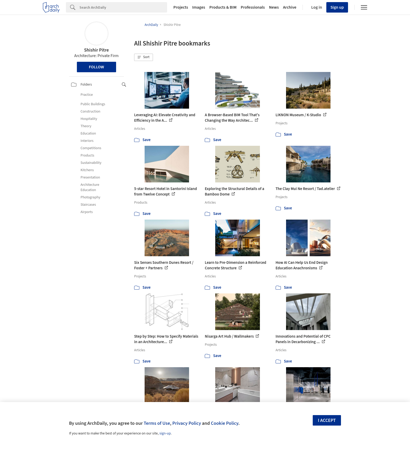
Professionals (253, 7)
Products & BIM (222, 7)
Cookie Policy (224, 423)
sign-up (165, 433)
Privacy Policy (186, 423)
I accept (327, 420)
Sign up (337, 7)
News (274, 7)
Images (198, 7)
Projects (180, 7)
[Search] (123, 7)
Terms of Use (157, 423)
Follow (96, 67)
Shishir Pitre (96, 50)
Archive (289, 7)
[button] (143, 57)
